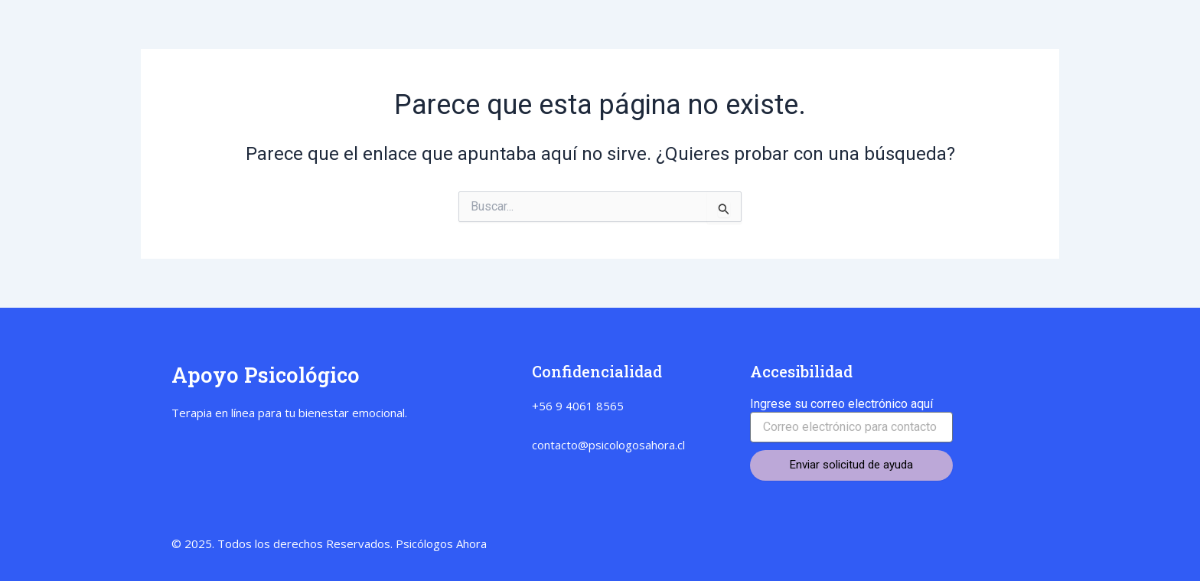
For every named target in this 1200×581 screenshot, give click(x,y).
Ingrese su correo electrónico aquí (841, 404)
